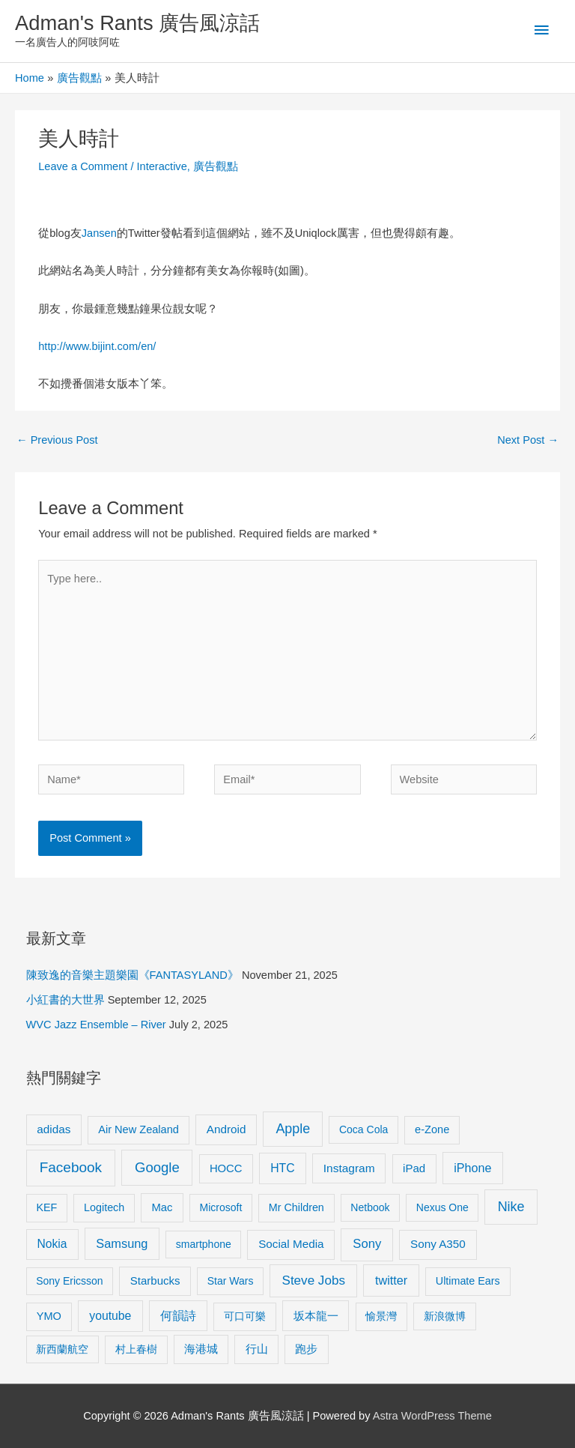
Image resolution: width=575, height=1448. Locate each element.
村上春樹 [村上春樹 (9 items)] (136, 1349)
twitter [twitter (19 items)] (391, 1280)
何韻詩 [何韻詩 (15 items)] (178, 1315)
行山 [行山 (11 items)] (257, 1349)
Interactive (162, 166)
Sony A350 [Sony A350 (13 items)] (438, 1243)
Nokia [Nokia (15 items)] (52, 1243)
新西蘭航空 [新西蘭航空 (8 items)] (62, 1349)
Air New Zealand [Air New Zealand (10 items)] (138, 1129)
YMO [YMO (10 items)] (49, 1316)
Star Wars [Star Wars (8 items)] (230, 1281)
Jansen (99, 233)
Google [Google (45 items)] (157, 1167)
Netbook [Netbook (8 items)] (369, 1207)
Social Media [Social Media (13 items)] (290, 1243)
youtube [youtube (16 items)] (110, 1315)
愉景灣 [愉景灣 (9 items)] (381, 1316)
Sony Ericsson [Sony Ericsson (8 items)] (69, 1281)
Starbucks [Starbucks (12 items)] (155, 1280)
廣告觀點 (215, 166)
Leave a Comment (82, 166)
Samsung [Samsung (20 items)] (121, 1243)
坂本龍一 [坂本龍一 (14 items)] (315, 1315)
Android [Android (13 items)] (226, 1129)
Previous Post (57, 440)
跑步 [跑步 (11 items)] (306, 1349)
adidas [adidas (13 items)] (53, 1129)
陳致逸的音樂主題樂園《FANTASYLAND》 (132, 975)
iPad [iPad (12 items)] (414, 1168)
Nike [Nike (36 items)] (511, 1206)
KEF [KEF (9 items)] (46, 1207)
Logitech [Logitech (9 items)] (104, 1207)
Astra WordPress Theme (432, 1416)
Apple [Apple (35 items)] (293, 1128)
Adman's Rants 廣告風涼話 (137, 22)
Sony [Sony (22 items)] (367, 1244)
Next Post (528, 440)
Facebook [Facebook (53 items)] (71, 1167)
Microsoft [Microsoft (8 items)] (221, 1207)
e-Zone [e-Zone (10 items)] (432, 1129)
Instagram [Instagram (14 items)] (349, 1168)
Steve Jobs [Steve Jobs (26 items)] (313, 1280)
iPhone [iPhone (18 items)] (472, 1167)
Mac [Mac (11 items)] (162, 1207)
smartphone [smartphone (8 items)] (203, 1244)
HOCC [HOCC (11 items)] (226, 1168)
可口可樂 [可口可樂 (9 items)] (245, 1316)
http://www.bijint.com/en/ (97, 346)
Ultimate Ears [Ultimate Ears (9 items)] (468, 1281)
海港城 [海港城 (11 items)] (201, 1349)
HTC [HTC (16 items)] (282, 1168)
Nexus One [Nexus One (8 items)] (442, 1207)
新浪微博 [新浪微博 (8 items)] (445, 1316)
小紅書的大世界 (65, 1000)
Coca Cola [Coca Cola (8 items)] (363, 1129)
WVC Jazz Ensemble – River (96, 1025)
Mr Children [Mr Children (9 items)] (296, 1207)
